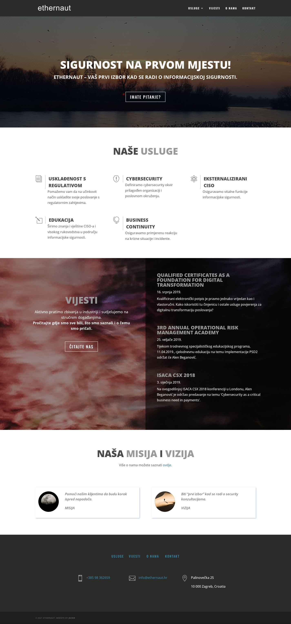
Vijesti (214, 8)
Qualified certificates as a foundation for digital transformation (193, 280)
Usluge (194, 8)
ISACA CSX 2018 (176, 375)
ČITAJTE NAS (81, 346)
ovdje (167, 465)
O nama (231, 8)
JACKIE (72, 617)
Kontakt (249, 8)
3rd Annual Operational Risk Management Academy (197, 330)
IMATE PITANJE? (145, 97)
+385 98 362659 (98, 577)
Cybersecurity (144, 179)
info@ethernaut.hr (153, 577)
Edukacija (61, 220)
